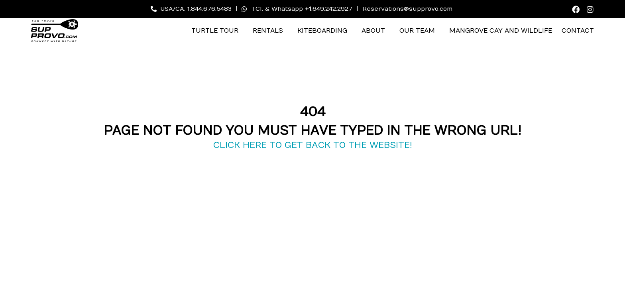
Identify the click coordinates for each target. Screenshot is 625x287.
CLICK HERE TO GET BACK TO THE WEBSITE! (312, 145)
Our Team (417, 30)
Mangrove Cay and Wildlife (500, 30)
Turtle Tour (214, 30)
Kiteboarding (322, 30)
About (373, 30)
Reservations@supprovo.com (407, 8)
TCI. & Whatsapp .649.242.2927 (297, 8)
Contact (578, 30)
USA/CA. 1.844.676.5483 (191, 8)
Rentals (268, 30)
